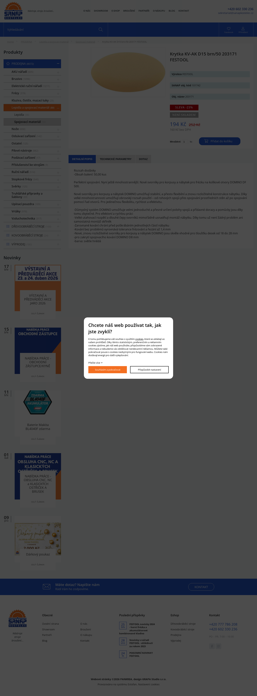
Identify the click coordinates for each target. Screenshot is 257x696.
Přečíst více (94, 362)
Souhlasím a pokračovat (107, 369)
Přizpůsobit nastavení (149, 369)
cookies (139, 339)
